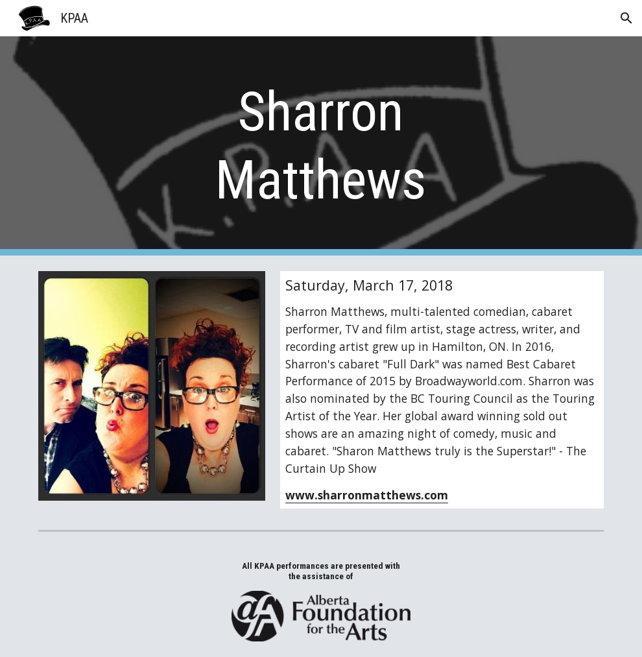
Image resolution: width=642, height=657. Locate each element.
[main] (321, 146)
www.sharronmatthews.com (366, 495)
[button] (626, 18)
